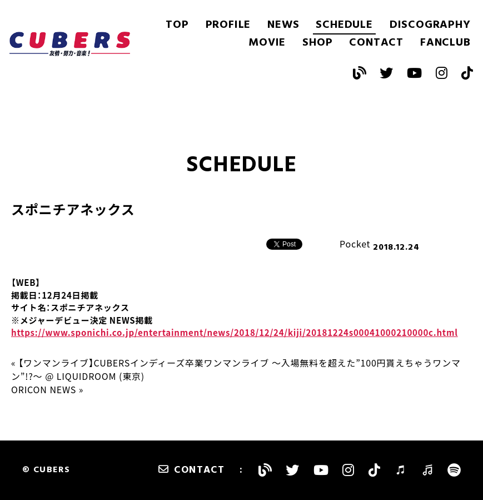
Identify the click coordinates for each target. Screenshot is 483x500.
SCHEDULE (344, 25)
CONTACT (376, 42)
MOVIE (267, 42)
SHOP (317, 42)
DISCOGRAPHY (430, 25)
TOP (177, 25)
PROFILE (228, 25)
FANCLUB (445, 42)
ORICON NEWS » (47, 389)
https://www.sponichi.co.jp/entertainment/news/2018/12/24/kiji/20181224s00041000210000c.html (234, 332)
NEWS (283, 25)
